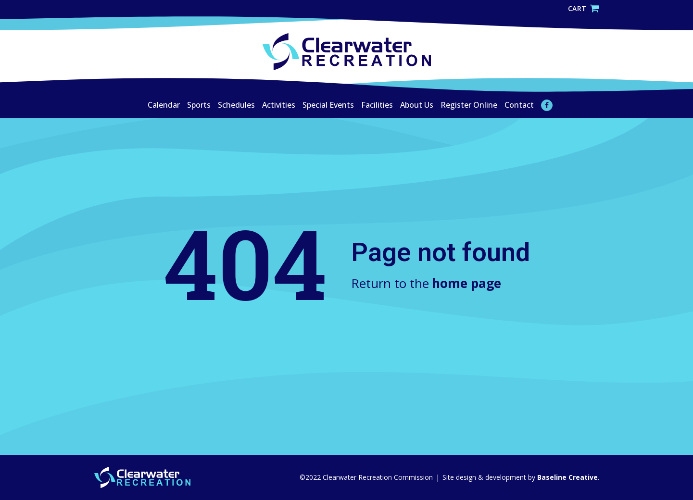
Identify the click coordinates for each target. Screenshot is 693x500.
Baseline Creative (566, 477)
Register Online (469, 105)
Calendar (164, 105)
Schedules (236, 105)
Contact (519, 105)
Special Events (328, 105)
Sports (199, 105)
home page (466, 283)
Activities (278, 105)
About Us (416, 105)
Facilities (377, 105)
